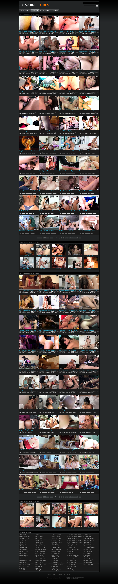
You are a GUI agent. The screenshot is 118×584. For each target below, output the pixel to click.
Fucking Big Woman (58, 570)
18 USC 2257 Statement (53, 574)
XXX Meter (87, 555)
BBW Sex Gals (56, 557)
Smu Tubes (39, 555)
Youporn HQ (23, 568)
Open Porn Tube (25, 536)
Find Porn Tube (88, 564)
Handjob (53, 73)
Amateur (43, 73)
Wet (31, 73)
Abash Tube (23, 570)
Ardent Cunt (23, 542)
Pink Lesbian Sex (89, 544)
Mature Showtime (89, 540)
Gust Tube (39, 540)
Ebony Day (39, 570)
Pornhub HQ (24, 551)
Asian (52, 33)
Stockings (51, 133)
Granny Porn (71, 547)
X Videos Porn (88, 560)
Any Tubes (39, 538)
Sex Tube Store (40, 553)
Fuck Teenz (71, 546)
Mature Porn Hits (89, 538)
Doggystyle (35, 33)
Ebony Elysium (56, 534)
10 (77, 237)
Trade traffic (67, 574)
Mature (31, 452)
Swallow (72, 352)
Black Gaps (39, 562)
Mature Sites (87, 542)
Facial (93, 312)
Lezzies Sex (87, 534)
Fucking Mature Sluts (74, 538)
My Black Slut (56, 551)
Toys (47, 33)
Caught (23, 33)
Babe (83, 33)
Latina (27, 213)
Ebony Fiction (56, 536)
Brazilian (90, 332)
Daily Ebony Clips (41, 564)
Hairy (49, 113)
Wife (63, 53)
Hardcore (74, 33)
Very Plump (87, 549)
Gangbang (33, 113)
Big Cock (70, 73)
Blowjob (86, 33)
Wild (49, 33)
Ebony (47, 153)
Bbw (83, 73)
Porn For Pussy (88, 559)
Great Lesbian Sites (73, 549)
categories (40, 237)
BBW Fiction (55, 555)
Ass (33, 213)
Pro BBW (23, 534)
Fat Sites (54, 568)
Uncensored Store (25, 560)
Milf (53, 173)
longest (51, 237)
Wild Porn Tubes (25, 564)
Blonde (86, 53)
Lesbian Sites (72, 560)
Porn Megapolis (88, 546)
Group (54, 292)
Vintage (53, 332)
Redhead (23, 73)
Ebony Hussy (56, 540)
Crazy (53, 53)
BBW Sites (55, 560)
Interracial (31, 33)
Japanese (43, 33)
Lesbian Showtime (73, 559)
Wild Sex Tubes (24, 566)
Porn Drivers (24, 555)
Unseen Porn (24, 562)
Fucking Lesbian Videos (75, 536)
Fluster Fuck (23, 547)
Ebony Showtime (57, 542)
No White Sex (56, 553)
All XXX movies (24, 538)
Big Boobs (93, 113)
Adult (37, 534)
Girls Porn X (87, 557)
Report (21, 29)
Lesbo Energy (72, 562)
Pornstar (23, 173)
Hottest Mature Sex (73, 555)
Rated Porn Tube (41, 549)
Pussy (70, 133)
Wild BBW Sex (88, 551)
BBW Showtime (56, 559)
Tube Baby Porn (41, 557)
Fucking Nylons (72, 544)
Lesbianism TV (72, 557)
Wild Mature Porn (89, 553)
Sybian (72, 53)
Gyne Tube (39, 542)
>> (79, 237)
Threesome (67, 33)
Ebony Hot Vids (56, 538)
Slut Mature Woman (89, 547)
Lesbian (52, 213)
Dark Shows (39, 566)
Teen (92, 53)
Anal (43, 93)
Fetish (29, 113)
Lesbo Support (72, 566)
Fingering (50, 53)
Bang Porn (23, 544)
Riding (69, 53)
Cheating (29, 492)
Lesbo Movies (72, 564)
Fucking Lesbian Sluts (74, 534)
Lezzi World (87, 536)
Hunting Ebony (56, 549)
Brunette (89, 73)
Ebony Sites (55, 544)
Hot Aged (70, 551)
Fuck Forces (23, 553)
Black (94, 33)
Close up (45, 93)
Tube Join (23, 540)
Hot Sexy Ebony (56, 546)
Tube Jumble (24, 559)
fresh (48, 237)
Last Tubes (23, 549)
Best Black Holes (41, 560)
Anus (73, 133)
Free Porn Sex (88, 562)
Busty (93, 73)
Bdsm (71, 33)
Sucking (34, 193)
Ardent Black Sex (41, 559)
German (54, 93)
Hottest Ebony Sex (57, 547)
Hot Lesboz (71, 553)
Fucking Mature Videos (74, 540)
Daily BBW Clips (57, 562)
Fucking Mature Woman (75, 542)
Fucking (65, 53)
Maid (70, 492)
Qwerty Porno (24, 557)
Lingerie (43, 312)
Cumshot (31, 133)
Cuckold (26, 33)
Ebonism (38, 568)
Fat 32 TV (55, 566)
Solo (34, 292)
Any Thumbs (40, 536)
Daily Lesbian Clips (57, 564)
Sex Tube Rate (40, 551)
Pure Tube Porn (40, 547)
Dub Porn (23, 546)
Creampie (74, 73)
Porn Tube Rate (40, 546)
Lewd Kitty (71, 570)
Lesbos (70, 568)
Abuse (60, 574)
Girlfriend (32, 93)
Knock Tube (39, 544)
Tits (32, 432)
